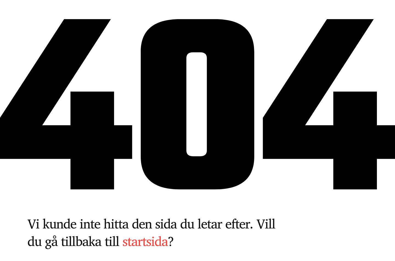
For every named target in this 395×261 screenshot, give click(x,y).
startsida (145, 241)
